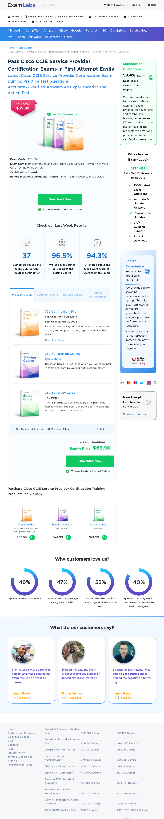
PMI (10, 37)
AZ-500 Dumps (126, 804)
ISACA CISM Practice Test (60, 810)
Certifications (71, 17)
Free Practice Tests (20, 765)
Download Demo (55, 340)
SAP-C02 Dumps (91, 760)
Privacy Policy (16, 753)
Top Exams (17, 21)
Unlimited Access (38, 17)
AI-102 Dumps (126, 766)
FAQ (10, 749)
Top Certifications (47, 21)
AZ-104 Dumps (126, 733)
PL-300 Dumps (126, 773)
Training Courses (103, 17)
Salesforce (52, 37)
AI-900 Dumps (126, 750)
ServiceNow (139, 30)
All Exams (133, 17)
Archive (12, 761)
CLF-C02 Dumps (91, 804)
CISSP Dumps (89, 810)
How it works (114, 5)
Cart (152, 5)
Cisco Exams (26, 48)
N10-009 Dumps (91, 773)
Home (13, 17)
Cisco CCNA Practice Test (60, 766)
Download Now (60, 199)
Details (100, 429)
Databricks (118, 30)
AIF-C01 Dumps (90, 766)
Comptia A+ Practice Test (60, 750)
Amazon (49, 30)
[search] (43, 5)
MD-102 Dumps (90, 793)
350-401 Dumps (127, 783)
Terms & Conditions (20, 757)
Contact (13, 745)
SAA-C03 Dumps (127, 743)
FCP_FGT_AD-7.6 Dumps (132, 810)
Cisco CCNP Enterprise (58, 773)
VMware (35, 37)
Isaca (21, 37)
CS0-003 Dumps (127, 793)
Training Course (62, 525)
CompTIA (32, 30)
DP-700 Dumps (90, 750)
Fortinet (91, 30)
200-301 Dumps (90, 743)
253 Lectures (53, 359)
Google (76, 30)
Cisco (63, 30)
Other (68, 37)
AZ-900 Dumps (90, 783)
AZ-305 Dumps (126, 760)
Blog (10, 741)
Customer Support (135, 414)
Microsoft (15, 30)
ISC (103, 30)
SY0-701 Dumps (90, 733)
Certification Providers (22, 733)
